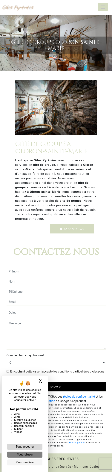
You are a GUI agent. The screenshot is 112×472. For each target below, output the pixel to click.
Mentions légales (86, 466)
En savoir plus (72, 228)
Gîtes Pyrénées (17, 7)
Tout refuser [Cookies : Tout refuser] (25, 454)
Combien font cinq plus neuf (25, 355)
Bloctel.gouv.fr (77, 442)
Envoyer (56, 386)
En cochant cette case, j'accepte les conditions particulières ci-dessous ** (57, 374)
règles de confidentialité (79, 396)
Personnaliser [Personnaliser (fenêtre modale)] (25, 462)
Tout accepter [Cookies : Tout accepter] (25, 446)
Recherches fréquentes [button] (56, 459)
